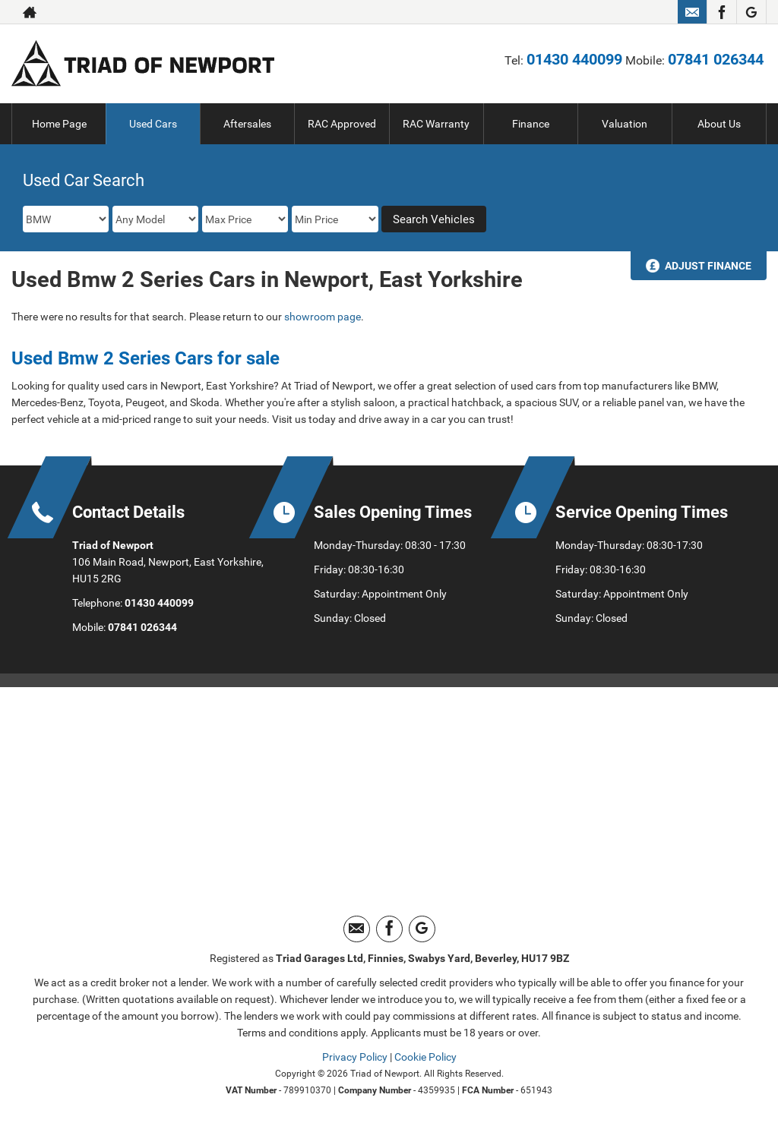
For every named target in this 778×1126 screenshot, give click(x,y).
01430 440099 (574, 59)
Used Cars (153, 124)
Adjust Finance (708, 266)
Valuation (624, 124)
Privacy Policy (354, 1057)
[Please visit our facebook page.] (721, 12)
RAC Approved (342, 124)
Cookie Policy (425, 1057)
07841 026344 (716, 59)
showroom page (322, 317)
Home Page (59, 124)
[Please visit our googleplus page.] (751, 12)
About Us (719, 124)
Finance (530, 124)
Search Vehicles (434, 219)
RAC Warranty (436, 124)
